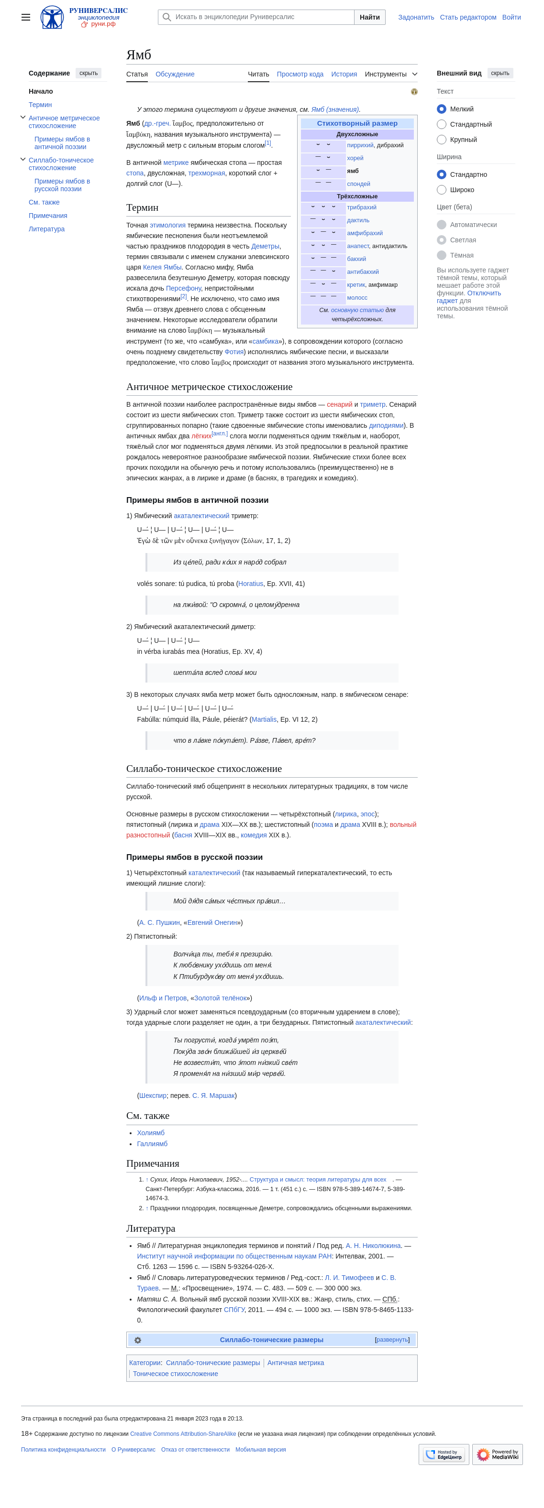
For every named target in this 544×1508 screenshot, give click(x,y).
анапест (358, 246)
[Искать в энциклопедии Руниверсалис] (256, 17)
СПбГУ (234, 1309)
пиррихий (360, 145)
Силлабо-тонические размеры (271, 1340)
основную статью (357, 310)
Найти (370, 17)
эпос (368, 814)
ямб (353, 171)
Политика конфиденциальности (63, 1449)
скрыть (88, 73)
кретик (356, 285)
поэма (323, 824)
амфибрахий (365, 233)
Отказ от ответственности (195, 1449)
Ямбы (173, 267)
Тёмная (462, 255)
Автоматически (473, 224)
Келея (152, 267)
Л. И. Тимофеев (349, 1277)
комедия (254, 835)
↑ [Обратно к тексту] (146, 1179)
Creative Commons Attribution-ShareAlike (183, 1434)
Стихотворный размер (357, 123)
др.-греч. (157, 123)
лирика (346, 814)
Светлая (463, 240)
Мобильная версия (260, 1449)
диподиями (386, 425)
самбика (265, 341)
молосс (357, 297)
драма (210, 824)
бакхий (356, 259)
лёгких (201, 436)
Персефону (183, 288)
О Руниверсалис (133, 1449)
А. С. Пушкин (159, 922)
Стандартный (471, 124)
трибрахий (362, 207)
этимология (168, 225)
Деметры (265, 246)
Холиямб (151, 1133)
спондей (358, 184)
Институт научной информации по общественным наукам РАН (234, 1256)
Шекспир (153, 1095)
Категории (145, 1363)
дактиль (358, 220)
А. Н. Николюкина (373, 1245)
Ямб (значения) (335, 109)
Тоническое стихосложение (175, 1374)
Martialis (264, 719)
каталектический (214, 873)
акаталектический (202, 516)
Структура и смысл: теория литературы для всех (318, 1179)
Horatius (250, 583)
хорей (355, 158)
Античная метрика (295, 1363)
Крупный (463, 139)
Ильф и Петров (163, 998)
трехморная (207, 173)
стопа (135, 173)
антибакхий (363, 272)
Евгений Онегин (212, 922)
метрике (176, 162)
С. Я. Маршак (213, 1095)
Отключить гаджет (469, 296)
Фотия (234, 352)
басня (183, 835)
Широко (462, 190)
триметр (373, 404)
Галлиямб (152, 1144)
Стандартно (468, 174)
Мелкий (462, 109)
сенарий (340, 404)
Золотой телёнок (220, 998)
